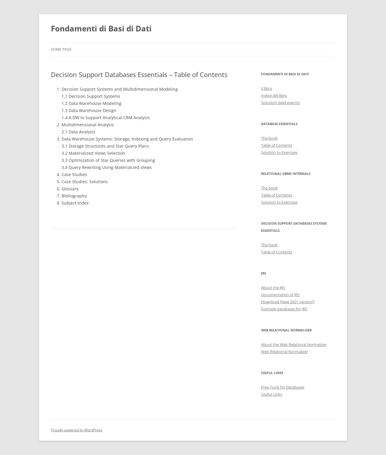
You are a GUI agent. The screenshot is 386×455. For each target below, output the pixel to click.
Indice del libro (274, 95)
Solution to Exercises (279, 152)
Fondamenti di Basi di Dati (101, 28)
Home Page (61, 49)
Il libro (266, 88)
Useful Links (271, 394)
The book (269, 138)
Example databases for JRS (284, 309)
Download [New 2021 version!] (287, 301)
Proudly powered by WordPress (76, 429)
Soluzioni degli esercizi (280, 102)
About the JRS (273, 287)
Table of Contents (276, 145)
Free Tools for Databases (282, 387)
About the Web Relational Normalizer (294, 344)
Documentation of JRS (280, 294)
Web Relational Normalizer (284, 351)
